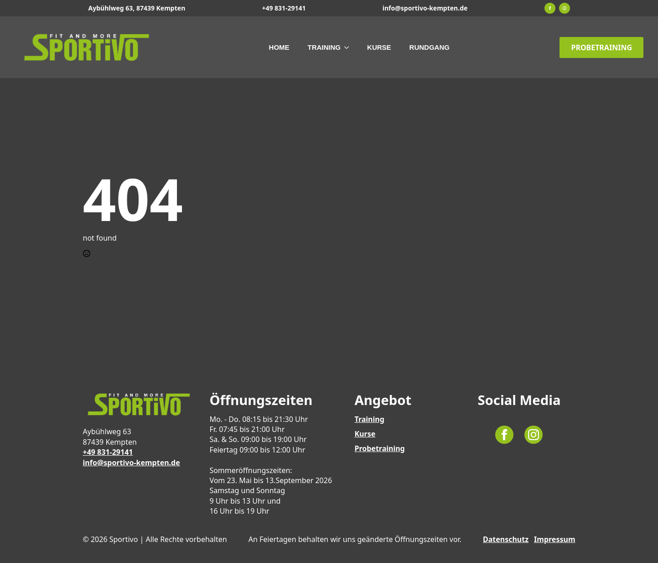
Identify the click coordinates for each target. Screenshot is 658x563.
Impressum (554, 539)
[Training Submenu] (349, 47)
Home (279, 47)
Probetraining (379, 448)
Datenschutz (505, 539)
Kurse (379, 47)
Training (324, 47)
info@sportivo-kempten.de (425, 8)
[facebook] (549, 8)
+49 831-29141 (284, 8)
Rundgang (429, 47)
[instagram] (564, 8)
